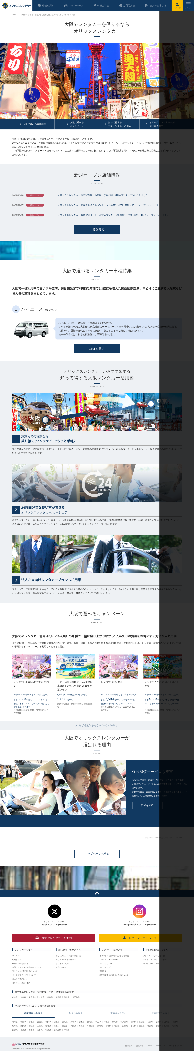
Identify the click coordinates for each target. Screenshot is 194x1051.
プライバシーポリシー (108, 960)
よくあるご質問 (62, 963)
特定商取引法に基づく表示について (114, 975)
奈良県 (81, 1026)
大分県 (40, 1030)
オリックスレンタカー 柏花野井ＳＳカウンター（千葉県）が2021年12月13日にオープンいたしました (110, 205)
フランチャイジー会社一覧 (154, 956)
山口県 (133, 1026)
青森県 (23, 1022)
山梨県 (166, 1022)
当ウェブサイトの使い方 (66, 960)
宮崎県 (48, 1030)
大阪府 (41, 997)
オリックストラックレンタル (155, 960)
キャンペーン (73, 5)
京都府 (23, 997)
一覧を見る (97, 229)
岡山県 (116, 1026)
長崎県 (23, 1030)
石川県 (150, 1022)
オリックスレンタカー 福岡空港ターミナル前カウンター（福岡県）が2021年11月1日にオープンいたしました (113, 215)
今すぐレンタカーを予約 (53, 938)
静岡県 (23, 1026)
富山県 (141, 1022)
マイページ (16, 956)
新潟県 (133, 1022)
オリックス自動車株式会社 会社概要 (114, 956)
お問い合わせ (61, 967)
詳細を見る (97, 348)
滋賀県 (48, 1026)
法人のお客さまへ (19, 979)
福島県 (65, 1022)
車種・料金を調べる (20, 963)
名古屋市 (32, 997)
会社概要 (128, 1046)
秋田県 (48, 1022)
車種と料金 (101, 5)
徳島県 (141, 1026)
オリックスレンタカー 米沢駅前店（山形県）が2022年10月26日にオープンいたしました (103, 195)
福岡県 (58, 997)
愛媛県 (158, 1026)
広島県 (50, 997)
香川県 (150, 1026)
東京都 (115, 1022)
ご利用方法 (127, 5)
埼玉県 (98, 1022)
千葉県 (106, 1022)
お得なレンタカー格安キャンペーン (26, 967)
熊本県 (66, 997)
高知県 (166, 1026)
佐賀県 (15, 1030)
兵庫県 (73, 1026)
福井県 (158, 1022)
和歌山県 (90, 1026)
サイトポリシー (105, 963)
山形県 (56, 1022)
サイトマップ (104, 967)
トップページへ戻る (97, 853)
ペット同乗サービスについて (24, 975)
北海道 (15, 1022)
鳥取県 (100, 1026)
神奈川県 (124, 1022)
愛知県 (31, 1026)
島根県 (108, 1026)
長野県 (175, 1022)
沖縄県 (66, 1030)
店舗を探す (16, 960)
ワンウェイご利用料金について (25, 971)
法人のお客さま (156, 5)
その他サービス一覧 (151, 963)
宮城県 (40, 1022)
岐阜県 (15, 1026)
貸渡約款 (103, 971)
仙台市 (15, 997)
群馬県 (90, 1022)
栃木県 (81, 1022)
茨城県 (73, 1022)
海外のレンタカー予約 (21, 983)
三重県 (40, 1026)
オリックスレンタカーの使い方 (68, 956)
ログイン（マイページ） (140, 938)
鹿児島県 (76, 997)
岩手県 (31, 1022)
